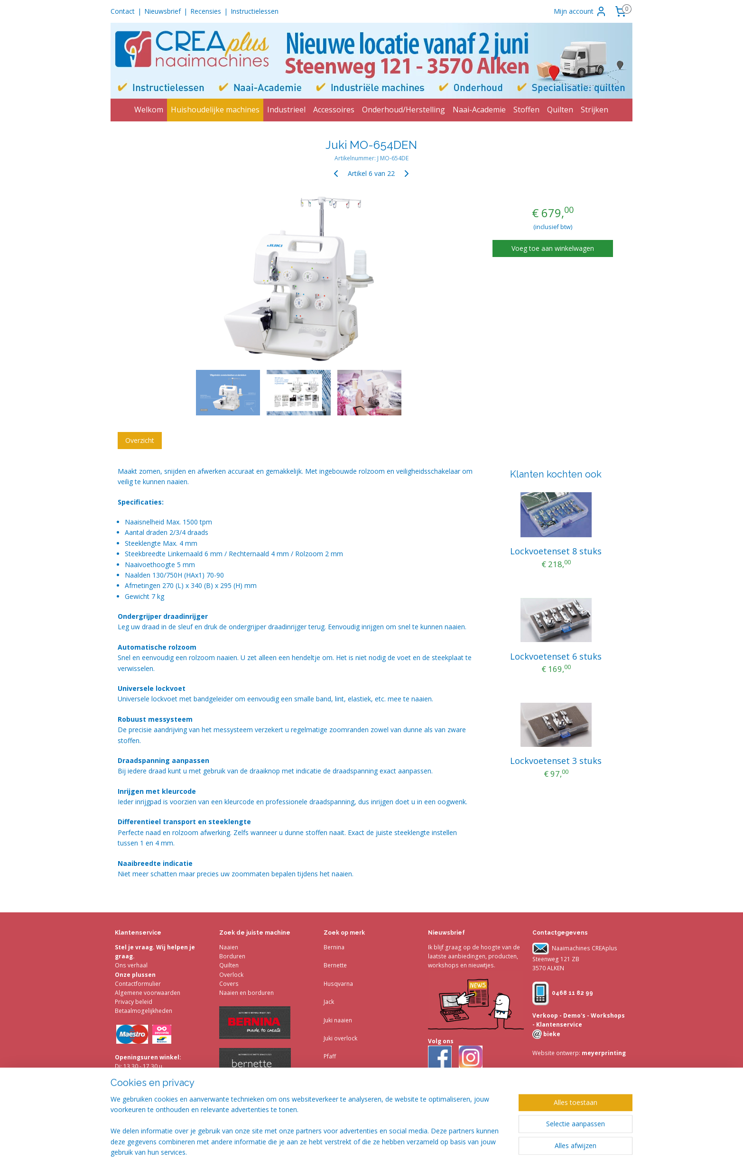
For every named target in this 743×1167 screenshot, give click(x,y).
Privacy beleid (133, 1002)
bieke (551, 1034)
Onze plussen (135, 975)
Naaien (228, 947)
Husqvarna (338, 984)
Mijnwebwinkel (548, 1149)
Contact (123, 11)
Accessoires (333, 109)
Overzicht (139, 440)
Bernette (335, 965)
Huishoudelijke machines (215, 109)
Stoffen (526, 109)
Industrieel (286, 109)
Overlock (231, 975)
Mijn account (580, 11)
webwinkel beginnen (465, 1149)
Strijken (594, 109)
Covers (229, 984)
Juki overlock (340, 1038)
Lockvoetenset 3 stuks (556, 760)
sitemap (409, 1149)
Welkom (148, 109)
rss (429, 1149)
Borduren (232, 956)
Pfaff (330, 1056)
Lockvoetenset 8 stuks (556, 551)
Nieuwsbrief (162, 11)
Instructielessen (255, 11)
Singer (332, 1075)
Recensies (205, 11)
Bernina (334, 947)
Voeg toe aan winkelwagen (552, 248)
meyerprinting (603, 1053)
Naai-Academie (479, 109)
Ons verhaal (131, 965)
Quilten (560, 109)
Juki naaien (338, 1020)
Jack (329, 1002)
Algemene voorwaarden (147, 993)
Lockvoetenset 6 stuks (556, 656)
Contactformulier (138, 984)
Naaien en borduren (246, 993)
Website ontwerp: (556, 1053)
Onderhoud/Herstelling (403, 109)
